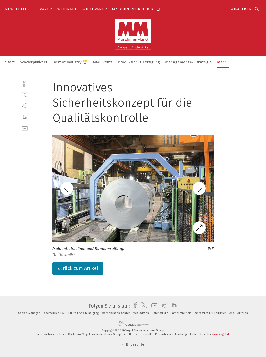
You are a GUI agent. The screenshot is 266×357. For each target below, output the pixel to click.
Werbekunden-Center (116, 313)
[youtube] (153, 306)
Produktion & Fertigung (139, 62)
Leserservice (51, 313)
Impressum (201, 313)
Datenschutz (160, 313)
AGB (65, 313)
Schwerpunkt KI (33, 62)
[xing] (24, 105)
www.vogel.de (221, 334)
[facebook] (24, 83)
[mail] (24, 128)
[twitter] (24, 94)
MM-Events (103, 62)
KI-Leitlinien (219, 313)
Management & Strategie (188, 62)
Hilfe (73, 313)
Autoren (242, 313)
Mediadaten (141, 313)
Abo (232, 313)
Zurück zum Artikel (78, 268)
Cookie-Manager (29, 313)
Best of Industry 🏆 (70, 62)
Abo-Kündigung (89, 313)
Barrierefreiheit (181, 313)
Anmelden (241, 9)
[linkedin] (24, 116)
